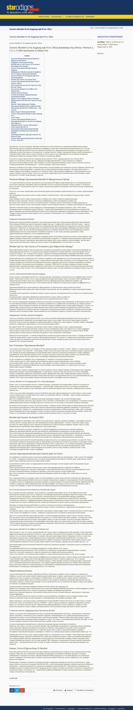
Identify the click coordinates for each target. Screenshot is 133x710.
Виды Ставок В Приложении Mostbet (23, 112)
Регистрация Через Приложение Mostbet (24, 129)
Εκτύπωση (57, 690)
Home (92, 28)
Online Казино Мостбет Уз (19, 127)
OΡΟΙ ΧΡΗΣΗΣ (121, 709)
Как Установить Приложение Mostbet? (24, 74)
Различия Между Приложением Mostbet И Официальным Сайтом (25, 60)
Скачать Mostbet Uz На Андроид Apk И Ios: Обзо (109, 28)
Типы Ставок (15, 117)
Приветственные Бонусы (19, 93)
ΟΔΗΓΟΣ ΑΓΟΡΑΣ (44, 17)
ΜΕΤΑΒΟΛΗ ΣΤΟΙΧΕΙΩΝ (100, 709)
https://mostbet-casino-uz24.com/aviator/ (78, 256)
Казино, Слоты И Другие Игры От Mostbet (25, 99)
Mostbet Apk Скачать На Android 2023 (23, 80)
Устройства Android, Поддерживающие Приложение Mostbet (24, 96)
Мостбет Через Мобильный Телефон (23, 104)
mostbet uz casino (15, 215)
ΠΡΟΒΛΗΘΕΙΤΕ (71, 709)
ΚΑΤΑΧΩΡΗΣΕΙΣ (56, 17)
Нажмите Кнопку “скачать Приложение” (24, 125)
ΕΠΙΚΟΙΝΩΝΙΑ (90, 17)
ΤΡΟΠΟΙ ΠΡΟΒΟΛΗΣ (60, 709)
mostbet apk (13, 678)
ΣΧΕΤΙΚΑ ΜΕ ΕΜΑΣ (48, 709)
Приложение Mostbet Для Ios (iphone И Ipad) (26, 106)
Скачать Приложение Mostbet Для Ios (23, 119)
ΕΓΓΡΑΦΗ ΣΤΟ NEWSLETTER (75, 17)
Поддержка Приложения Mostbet (22, 62)
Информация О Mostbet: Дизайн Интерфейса (26, 72)
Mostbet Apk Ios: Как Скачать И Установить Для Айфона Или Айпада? (25, 65)
